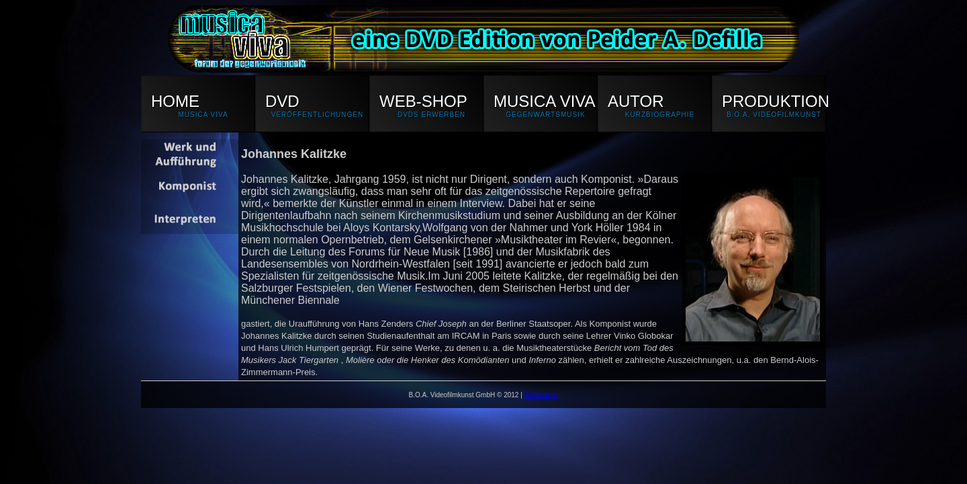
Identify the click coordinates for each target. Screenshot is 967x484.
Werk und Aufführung (189, 155)
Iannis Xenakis (189, 186)
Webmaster (541, 395)
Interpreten (189, 218)
